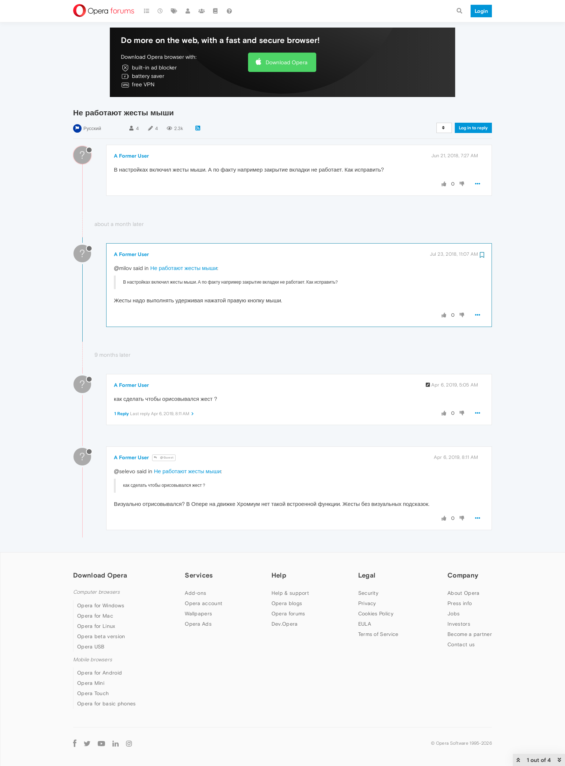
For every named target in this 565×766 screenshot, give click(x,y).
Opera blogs (286, 603)
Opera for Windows (100, 605)
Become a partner (469, 634)
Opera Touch (93, 693)
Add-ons (195, 593)
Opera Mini (90, 683)
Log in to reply (473, 127)
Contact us (461, 644)
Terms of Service (378, 634)
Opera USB (91, 647)
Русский (92, 128)
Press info (459, 603)
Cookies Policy (375, 613)
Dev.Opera (284, 624)
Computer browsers (96, 592)
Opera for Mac (95, 616)
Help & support (290, 593)
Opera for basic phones (106, 703)
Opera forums (288, 613)
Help (278, 575)
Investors (458, 624)
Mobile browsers (92, 660)
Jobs (453, 613)
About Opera (463, 593)
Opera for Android (99, 673)
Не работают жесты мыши (183, 268)
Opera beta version (101, 636)
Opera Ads (198, 624)
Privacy (367, 603)
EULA (364, 624)
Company (462, 575)
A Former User (131, 156)
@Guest (164, 457)
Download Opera (286, 62)
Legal (367, 575)
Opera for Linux (96, 626)
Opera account (203, 603)
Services (199, 575)
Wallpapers (198, 613)
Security (368, 593)
